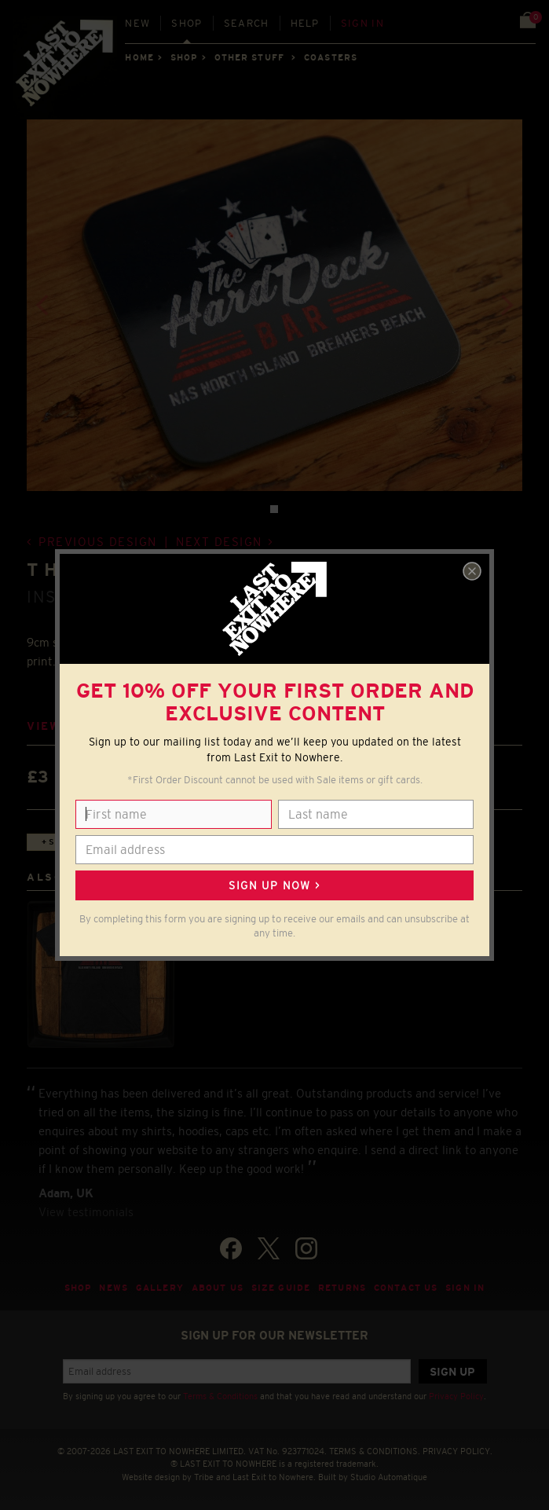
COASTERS (330, 57)
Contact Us (405, 1287)
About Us (217, 1287)
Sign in (362, 23)
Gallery (160, 1287)
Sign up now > (274, 885)
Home (139, 57)
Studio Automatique (388, 1477)
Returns (342, 1287)
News (113, 1287)
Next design (219, 541)
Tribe (204, 1477)
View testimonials (86, 1212)
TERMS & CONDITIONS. (374, 1451)
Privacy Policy (456, 1396)
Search (246, 23)
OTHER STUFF (249, 57)
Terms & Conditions (220, 1396)
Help (305, 23)
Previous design (97, 541)
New (137, 23)
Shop (186, 23)
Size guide (280, 1287)
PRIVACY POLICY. (457, 1451)
